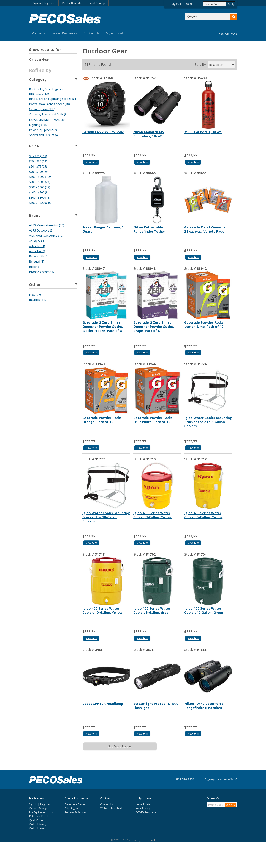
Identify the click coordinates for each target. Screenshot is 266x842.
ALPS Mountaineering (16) (46, 225)
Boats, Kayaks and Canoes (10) (49, 104)
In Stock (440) (38, 300)
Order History (37, 824)
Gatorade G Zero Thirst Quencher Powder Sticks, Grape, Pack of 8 (153, 326)
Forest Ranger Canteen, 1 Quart (103, 229)
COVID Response (146, 812)
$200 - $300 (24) (39, 182)
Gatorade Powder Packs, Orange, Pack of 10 (102, 419)
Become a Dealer (75, 804)
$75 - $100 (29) (38, 172)
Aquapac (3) (37, 241)
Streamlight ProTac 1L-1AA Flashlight (155, 705)
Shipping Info (72, 808)
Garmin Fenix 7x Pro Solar (103, 132)
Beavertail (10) (38, 256)
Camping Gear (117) (42, 109)
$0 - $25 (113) (38, 156)
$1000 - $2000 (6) (40, 203)
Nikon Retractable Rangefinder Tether (149, 229)
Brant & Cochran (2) (42, 272)
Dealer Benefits (71, 3)
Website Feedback (111, 808)
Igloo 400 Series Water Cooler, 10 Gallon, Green (203, 610)
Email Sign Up (97, 3)
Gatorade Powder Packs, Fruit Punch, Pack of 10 (153, 419)
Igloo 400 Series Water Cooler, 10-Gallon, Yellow (102, 610)
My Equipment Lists (41, 812)
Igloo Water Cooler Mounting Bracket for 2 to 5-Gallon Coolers (208, 421)
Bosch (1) (35, 267)
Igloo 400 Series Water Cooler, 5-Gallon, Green (151, 610)
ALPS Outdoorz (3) (41, 230)
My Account (114, 33)
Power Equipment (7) (43, 130)
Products (38, 33)
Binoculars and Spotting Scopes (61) (53, 99)
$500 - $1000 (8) (39, 198)
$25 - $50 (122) (38, 161)
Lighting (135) (38, 125)
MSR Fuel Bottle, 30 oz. (203, 132)
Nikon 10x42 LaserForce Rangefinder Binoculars (203, 705)
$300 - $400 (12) (39, 187)
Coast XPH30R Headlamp (102, 703)
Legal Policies (144, 804)
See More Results (120, 746)
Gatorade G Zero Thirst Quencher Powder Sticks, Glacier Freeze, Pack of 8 (102, 326)
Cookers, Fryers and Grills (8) (48, 114)
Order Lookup (37, 828)
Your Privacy (143, 808)
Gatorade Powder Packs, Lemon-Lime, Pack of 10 (204, 324)
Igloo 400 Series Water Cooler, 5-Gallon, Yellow (203, 515)
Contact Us (91, 33)
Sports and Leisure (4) (43, 135)
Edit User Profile (39, 816)
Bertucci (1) (36, 261)
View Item (91, 162)
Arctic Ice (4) (37, 251)
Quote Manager (39, 808)
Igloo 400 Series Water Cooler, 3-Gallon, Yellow (152, 515)
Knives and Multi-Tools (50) (47, 120)
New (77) (35, 295)
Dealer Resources (64, 33)
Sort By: (201, 64)
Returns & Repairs (75, 812)
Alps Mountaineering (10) (46, 236)
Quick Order (36, 820)
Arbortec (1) (37, 246)
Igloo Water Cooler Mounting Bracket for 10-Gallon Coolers (106, 517)
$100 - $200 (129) (40, 177)
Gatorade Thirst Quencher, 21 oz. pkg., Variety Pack (206, 229)
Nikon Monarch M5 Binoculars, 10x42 (148, 134)
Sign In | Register (43, 3)
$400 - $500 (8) (38, 192)
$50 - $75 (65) (38, 166)
